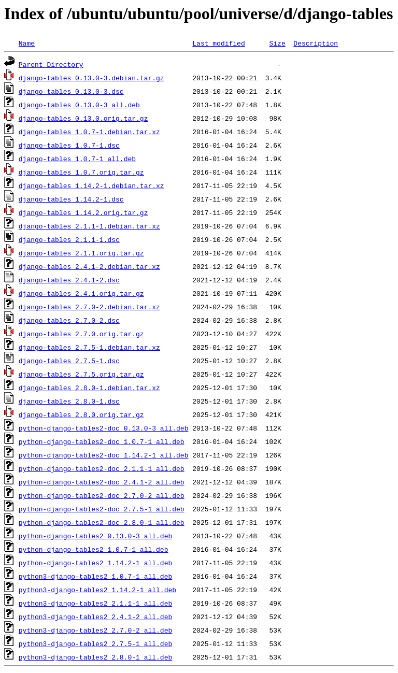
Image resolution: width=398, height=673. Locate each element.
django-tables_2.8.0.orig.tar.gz (81, 414)
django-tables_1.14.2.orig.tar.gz (83, 212)
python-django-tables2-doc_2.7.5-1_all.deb (101, 508)
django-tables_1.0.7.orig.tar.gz (81, 172)
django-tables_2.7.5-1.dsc (69, 360)
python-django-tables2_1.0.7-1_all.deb (93, 549)
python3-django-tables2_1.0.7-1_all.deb (95, 576)
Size (277, 43)
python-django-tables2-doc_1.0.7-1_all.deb (101, 441)
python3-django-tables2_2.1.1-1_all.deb (95, 603)
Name (27, 43)
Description (315, 43)
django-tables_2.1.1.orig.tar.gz (81, 252)
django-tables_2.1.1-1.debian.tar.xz (89, 226)
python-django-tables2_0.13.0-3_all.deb (95, 535)
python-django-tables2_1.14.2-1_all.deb (95, 562)
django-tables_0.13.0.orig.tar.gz (83, 118)
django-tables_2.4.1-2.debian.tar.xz (89, 266)
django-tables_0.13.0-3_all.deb (79, 104)
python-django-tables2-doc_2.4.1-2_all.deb (101, 481)
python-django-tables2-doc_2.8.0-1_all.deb (101, 522)
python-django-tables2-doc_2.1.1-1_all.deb (101, 468)
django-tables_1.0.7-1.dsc (69, 145)
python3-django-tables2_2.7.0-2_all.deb (95, 630)
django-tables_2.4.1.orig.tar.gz (81, 293)
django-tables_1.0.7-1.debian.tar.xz (89, 131)
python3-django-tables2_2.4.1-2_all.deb (95, 616)
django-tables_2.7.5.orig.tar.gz (81, 374)
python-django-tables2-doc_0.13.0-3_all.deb (104, 428)
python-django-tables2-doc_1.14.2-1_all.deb (104, 455)
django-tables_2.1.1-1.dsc (69, 239)
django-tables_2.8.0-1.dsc (69, 401)
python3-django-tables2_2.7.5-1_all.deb (95, 643)
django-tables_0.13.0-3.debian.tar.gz (91, 77)
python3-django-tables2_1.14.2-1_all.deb (97, 589)
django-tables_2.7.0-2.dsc (69, 320)
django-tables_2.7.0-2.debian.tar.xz (89, 306)
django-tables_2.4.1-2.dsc (69, 279)
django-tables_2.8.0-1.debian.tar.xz (89, 387)
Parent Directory (51, 64)
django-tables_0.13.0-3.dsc (71, 91)
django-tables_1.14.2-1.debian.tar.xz (91, 185)
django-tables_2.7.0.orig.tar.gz (81, 333)
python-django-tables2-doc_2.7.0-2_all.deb (101, 495)
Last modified (218, 43)
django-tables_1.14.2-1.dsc (71, 199)
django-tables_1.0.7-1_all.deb (77, 158)
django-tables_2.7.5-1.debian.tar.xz (89, 347)
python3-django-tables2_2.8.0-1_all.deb (95, 657)
